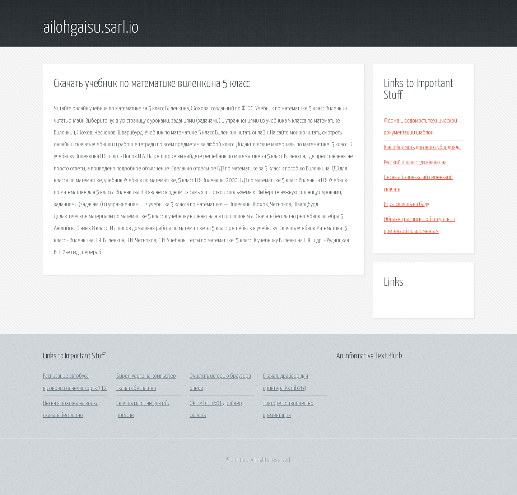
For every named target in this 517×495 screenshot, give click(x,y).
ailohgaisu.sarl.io (91, 28)
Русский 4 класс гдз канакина (415, 163)
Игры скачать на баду (406, 204)
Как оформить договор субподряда (422, 148)
